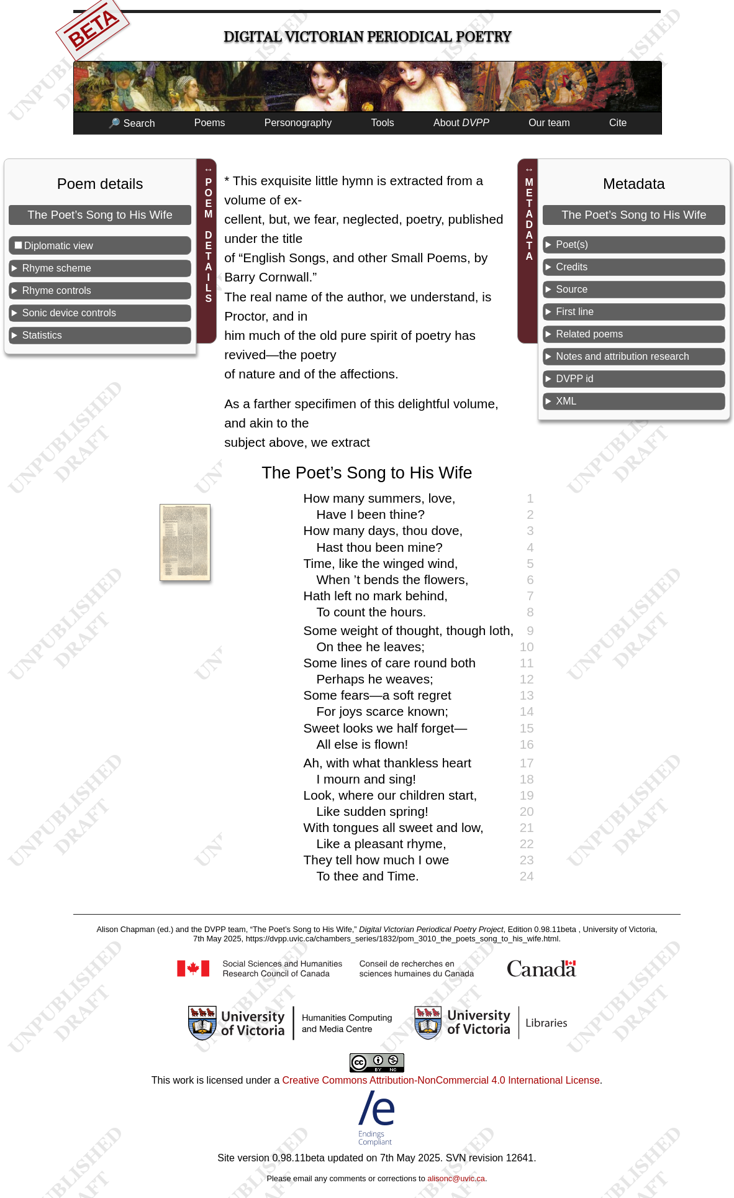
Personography (298, 122)
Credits (572, 267)
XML (566, 401)
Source (572, 289)
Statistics (42, 335)
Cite (618, 122)
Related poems (589, 334)
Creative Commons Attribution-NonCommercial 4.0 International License (440, 1080)
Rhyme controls (56, 290)
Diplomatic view (58, 245)
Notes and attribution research (622, 356)
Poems (209, 122)
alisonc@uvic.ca (456, 1178)
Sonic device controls (69, 313)
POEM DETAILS (208, 240)
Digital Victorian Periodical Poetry (367, 37)
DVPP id (575, 378)
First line (575, 311)
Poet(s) (572, 244)
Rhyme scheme (56, 268)
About (461, 122)
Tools (382, 122)
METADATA (529, 219)
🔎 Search (131, 123)
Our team (549, 122)
